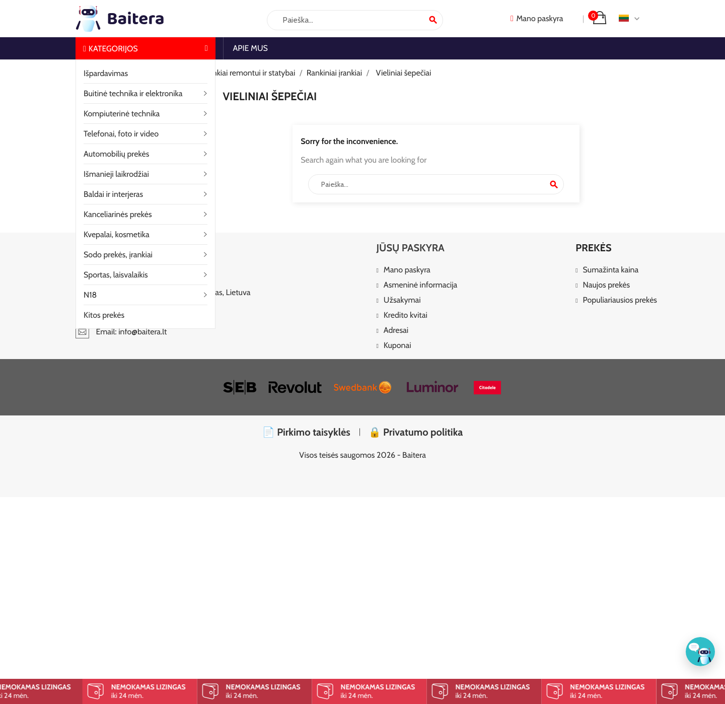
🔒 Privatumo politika (416, 432)
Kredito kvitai (405, 315)
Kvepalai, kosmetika (117, 234)
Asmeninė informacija (420, 285)
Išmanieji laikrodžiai (116, 174)
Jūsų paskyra (410, 248)
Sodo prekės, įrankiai (118, 254)
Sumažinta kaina (611, 270)
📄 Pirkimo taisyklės (306, 432)
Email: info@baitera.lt (121, 331)
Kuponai (397, 345)
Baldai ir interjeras (113, 194)
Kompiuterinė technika (122, 113)
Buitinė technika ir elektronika (133, 93)
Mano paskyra (407, 270)
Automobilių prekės (116, 154)
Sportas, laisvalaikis (116, 274)
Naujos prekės (606, 285)
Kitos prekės (104, 315)
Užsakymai (402, 300)
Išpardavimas (106, 73)
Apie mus (250, 48)
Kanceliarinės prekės (118, 214)
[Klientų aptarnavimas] (700, 651)
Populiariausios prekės (620, 300)
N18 (90, 295)
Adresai (396, 330)
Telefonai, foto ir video (121, 133)
